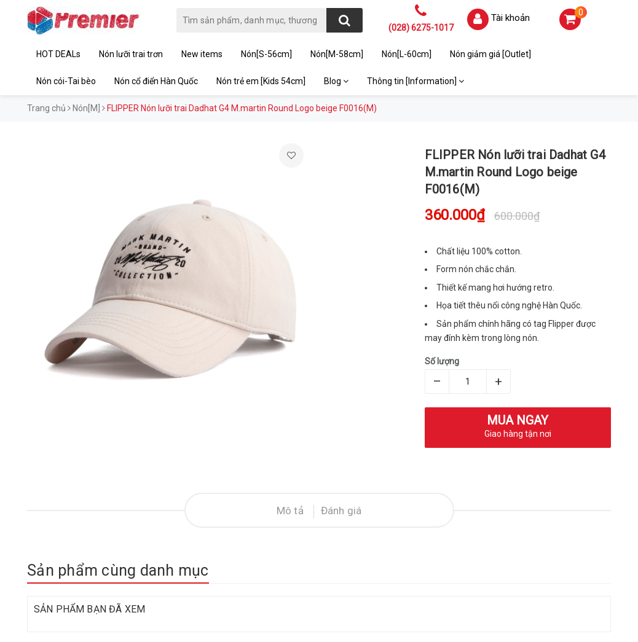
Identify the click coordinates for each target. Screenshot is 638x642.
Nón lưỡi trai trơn (131, 54)
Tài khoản (510, 17)
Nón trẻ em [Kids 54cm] (260, 81)
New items (202, 54)
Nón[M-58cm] (336, 54)
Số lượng (442, 361)
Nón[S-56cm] (266, 54)
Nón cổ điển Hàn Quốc (156, 81)
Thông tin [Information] (415, 81)
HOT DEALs (58, 54)
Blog (336, 81)
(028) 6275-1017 (421, 28)
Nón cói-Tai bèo (66, 81)
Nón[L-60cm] (406, 54)
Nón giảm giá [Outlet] (490, 54)
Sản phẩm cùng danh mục (118, 570)
